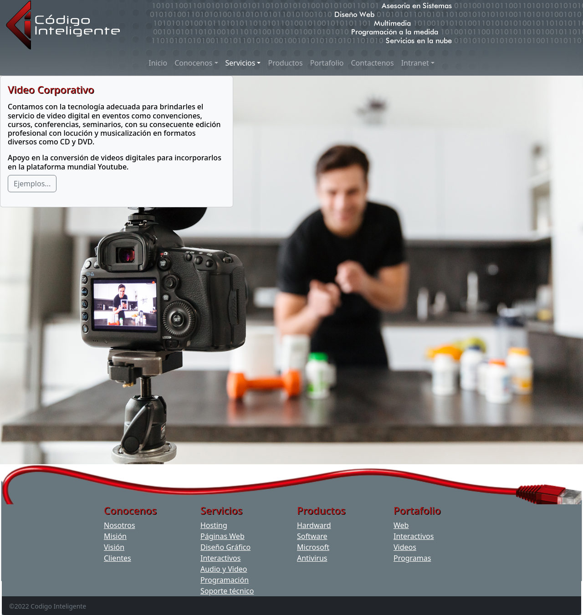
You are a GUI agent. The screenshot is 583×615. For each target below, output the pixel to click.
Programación (224, 580)
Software (312, 536)
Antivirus (312, 558)
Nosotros (119, 525)
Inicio (157, 63)
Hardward (314, 525)
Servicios (240, 63)
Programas (412, 558)
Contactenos (372, 63)
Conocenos (193, 63)
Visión (114, 547)
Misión (115, 536)
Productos (285, 63)
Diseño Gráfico (225, 547)
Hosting (213, 525)
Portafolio (327, 63)
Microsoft (313, 547)
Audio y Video (223, 569)
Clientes (117, 558)
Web (401, 525)
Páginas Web (222, 536)
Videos (405, 547)
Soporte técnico (227, 591)
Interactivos (220, 558)
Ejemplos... (32, 184)
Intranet (415, 63)
